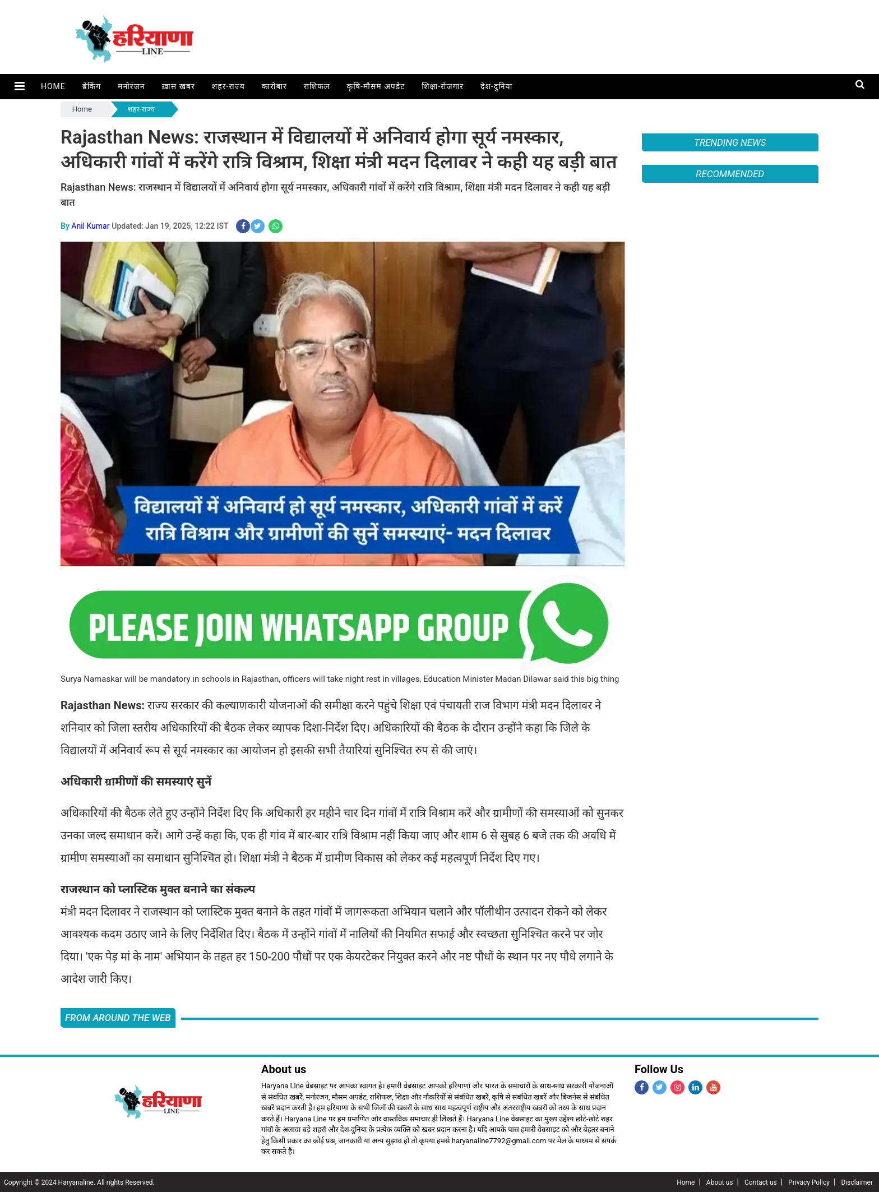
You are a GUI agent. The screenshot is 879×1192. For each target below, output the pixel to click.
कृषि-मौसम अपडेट (374, 86)
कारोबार (272, 86)
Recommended (730, 173)
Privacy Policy (809, 1181)
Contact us (760, 1181)
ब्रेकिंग (90, 86)
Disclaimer (857, 1181)
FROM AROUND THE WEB (118, 1016)
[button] (19, 87)
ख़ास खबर (176, 86)
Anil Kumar (90, 224)
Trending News (730, 142)
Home (51, 86)
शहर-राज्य (226, 86)
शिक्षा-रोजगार (441, 86)
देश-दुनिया (495, 86)
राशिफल (315, 86)
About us (719, 1181)
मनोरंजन (130, 86)
